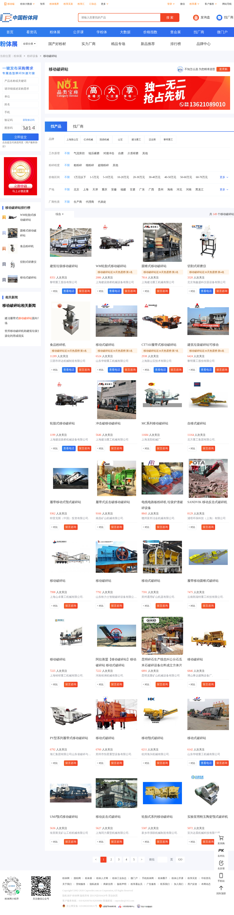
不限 (67, 153)
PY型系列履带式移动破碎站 (69, 738)
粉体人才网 (102, 878)
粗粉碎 (78, 165)
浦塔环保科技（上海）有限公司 (206, 518)
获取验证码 (29, 120)
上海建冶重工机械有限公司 (158, 282)
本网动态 (206, 884)
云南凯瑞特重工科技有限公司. (205, 596)
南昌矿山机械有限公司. (110, 518)
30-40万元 (155, 177)
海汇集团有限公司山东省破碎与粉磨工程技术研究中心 (70, 754)
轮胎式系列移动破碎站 (157, 816)
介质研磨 (133, 153)
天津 (95, 189)
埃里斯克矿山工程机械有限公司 (69, 832)
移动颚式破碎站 (152, 738)
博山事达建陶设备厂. (200, 675)
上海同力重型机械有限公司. (112, 832)
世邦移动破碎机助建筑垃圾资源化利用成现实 (22, 333)
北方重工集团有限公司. (201, 439)
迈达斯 (152, 139)
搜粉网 (77, 878)
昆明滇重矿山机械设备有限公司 (161, 675)
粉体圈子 (162, 878)
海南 (170, 189)
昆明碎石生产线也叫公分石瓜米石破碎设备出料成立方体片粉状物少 (162, 663)
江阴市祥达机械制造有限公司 (67, 360)
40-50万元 (170, 177)
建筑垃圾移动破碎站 (64, 266)
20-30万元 (139, 177)
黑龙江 (199, 189)
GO (180, 859)
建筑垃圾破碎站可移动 (203, 344)
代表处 (102, 201)
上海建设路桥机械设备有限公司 (115, 282)
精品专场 (118, 44)
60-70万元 (202, 177)
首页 (9, 32)
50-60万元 (186, 177)
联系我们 (165, 884)
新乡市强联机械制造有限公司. (160, 832)
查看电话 (68, 291)
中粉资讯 (206, 878)
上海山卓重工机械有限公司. (66, 596)
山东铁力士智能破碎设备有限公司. (116, 596)
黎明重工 (168, 139)
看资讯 (31, 32)
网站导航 (227, 4)
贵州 (160, 189)
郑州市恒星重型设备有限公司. (114, 754)
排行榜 (175, 44)
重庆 (104, 189)
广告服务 (151, 884)
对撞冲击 (108, 153)
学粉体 (102, 32)
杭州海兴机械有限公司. (156, 754)
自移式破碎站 (196, 423)
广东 (142, 189)
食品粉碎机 (27, 246)
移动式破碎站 (28, 277)
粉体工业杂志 (119, 878)
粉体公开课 (177, 878)
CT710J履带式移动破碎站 (159, 344)
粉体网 (65, 878)
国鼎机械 (104, 139)
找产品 (56, 126)
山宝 (120, 139)
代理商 (90, 201)
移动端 (9, 4)
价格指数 (150, 32)
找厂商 (224, 18)
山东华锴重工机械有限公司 (112, 360)
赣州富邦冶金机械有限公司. (158, 518)
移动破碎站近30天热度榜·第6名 (206, 350)
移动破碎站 (58, 580)
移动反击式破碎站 (108, 816)
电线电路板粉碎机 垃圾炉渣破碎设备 (162, 505)
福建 (123, 189)
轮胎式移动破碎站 (62, 423)
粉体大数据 (27, 4)
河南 (188, 189)
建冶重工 (136, 139)
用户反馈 (192, 884)
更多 (104, 4)
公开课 (78, 32)
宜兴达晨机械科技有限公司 (203, 832)
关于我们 (67, 884)
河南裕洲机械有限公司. (110, 675)
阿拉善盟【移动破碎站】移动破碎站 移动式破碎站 (116, 662)
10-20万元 (123, 177)
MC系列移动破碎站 (155, 423)
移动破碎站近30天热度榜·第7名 (161, 350)
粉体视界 (54, 4)
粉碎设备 (32, 56)
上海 (86, 189)
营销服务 (80, 884)
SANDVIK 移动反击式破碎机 (207, 502)
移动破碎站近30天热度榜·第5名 (115, 350)
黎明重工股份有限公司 (63, 282)
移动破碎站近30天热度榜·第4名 (206, 272)
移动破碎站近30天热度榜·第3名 (69, 350)
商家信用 (108, 884)
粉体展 (55, 32)
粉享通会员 (136, 884)
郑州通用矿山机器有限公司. (158, 596)
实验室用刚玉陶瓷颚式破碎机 (207, 816)
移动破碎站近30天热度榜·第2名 (161, 272)
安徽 (114, 189)
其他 (145, 153)
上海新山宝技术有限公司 (157, 360)
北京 (76, 189)
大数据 (125, 32)
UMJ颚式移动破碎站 (64, 816)
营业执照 (113, 895)
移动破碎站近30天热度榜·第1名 (115, 272)
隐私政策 (94, 884)
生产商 (78, 201)
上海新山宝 (72, 139)
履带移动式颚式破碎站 (65, 502)
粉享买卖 (68, 4)
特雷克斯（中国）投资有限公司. (69, 518)
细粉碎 (90, 165)
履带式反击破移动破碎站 (113, 502)
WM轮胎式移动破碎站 (28, 217)
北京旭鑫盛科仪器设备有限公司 (206, 282)
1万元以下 (80, 177)
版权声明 (121, 884)
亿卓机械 (88, 139)
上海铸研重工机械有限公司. (66, 675)
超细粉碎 (103, 165)
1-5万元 (94, 177)
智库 (42, 4)
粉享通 (194, 4)
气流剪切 (79, 153)
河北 (179, 189)
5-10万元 (108, 177)
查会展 (175, 32)
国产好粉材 (57, 44)
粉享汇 (81, 4)
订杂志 (92, 4)
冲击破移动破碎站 (108, 423)
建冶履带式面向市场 (22, 321)
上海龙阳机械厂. (151, 439)
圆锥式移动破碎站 (28, 233)
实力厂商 (89, 44)
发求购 (223, 69)
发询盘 (201, 18)
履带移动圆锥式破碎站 (203, 580)
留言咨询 (84, 291)
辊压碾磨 (94, 153)
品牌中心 (204, 44)
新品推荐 (148, 44)
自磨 (121, 153)
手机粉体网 (148, 878)
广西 (151, 189)
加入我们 (178, 884)
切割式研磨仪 (28, 261)
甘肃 (132, 189)
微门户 (222, 32)
